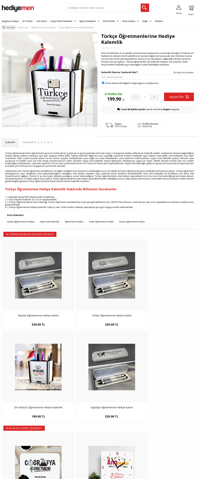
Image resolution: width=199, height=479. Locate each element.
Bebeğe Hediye (141, 447)
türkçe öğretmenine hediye (20, 220)
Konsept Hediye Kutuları (79, 432)
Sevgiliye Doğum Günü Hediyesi (78, 443)
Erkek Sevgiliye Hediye (78, 450)
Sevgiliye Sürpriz (43, 452)
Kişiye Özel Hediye (43, 432)
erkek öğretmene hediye (101, 220)
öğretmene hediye (74, 220)
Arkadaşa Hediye (142, 452)
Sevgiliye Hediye (10, 21)
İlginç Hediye (140, 457)
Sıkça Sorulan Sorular (12, 457)
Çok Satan (41, 21)
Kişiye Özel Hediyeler (62, 21)
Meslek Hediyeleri (43, 457)
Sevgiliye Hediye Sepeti (79, 437)
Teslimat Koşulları (10, 432)
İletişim (159, 21)
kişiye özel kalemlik (49, 220)
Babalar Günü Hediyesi (112, 457)
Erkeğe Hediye (141, 432)
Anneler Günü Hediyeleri (113, 447)
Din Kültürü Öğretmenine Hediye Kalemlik (124, 291)
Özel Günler (109, 21)
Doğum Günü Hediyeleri (112, 437)
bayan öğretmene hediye (132, 220)
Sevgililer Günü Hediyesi (112, 432)
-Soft (81, 474)
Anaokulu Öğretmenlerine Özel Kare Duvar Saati (75, 371)
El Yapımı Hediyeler (44, 447)
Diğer (145, 21)
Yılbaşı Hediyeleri (109, 442)
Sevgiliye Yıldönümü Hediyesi (82, 460)
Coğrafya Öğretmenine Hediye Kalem (173, 291)
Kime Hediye (128, 21)
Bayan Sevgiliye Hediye (79, 455)
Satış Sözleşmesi (10, 442)
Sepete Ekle (179, 96)
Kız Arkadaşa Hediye (44, 442)
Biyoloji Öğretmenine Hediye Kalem (26, 289)
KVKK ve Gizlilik (9, 452)
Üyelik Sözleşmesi (10, 437)
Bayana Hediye (141, 437)
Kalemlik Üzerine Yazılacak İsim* (119, 71)
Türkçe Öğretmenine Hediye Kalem (75, 289)
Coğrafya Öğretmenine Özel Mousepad (26, 371)
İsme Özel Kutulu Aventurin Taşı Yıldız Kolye (173, 371)
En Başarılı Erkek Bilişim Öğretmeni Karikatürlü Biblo (124, 371)
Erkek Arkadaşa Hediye (46, 437)
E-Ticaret (89, 474)
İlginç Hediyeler (88, 21)
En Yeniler (27, 21)
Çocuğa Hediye (141, 442)
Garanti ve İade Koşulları (13, 447)
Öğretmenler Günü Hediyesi (114, 452)
